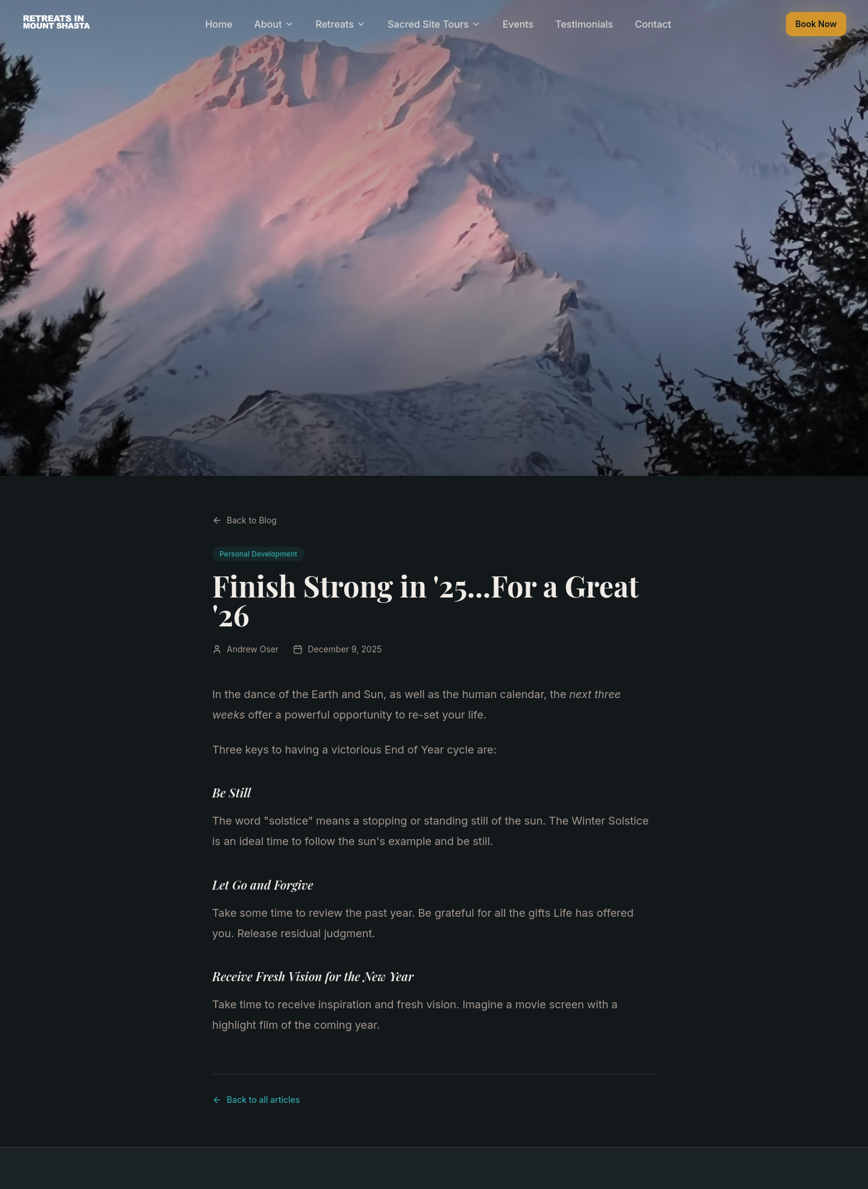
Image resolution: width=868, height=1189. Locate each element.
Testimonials (584, 24)
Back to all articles (256, 1099)
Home (218, 24)
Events (518, 24)
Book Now (816, 24)
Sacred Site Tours (434, 24)
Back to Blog (244, 520)
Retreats (341, 24)
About (274, 24)
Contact (653, 24)
